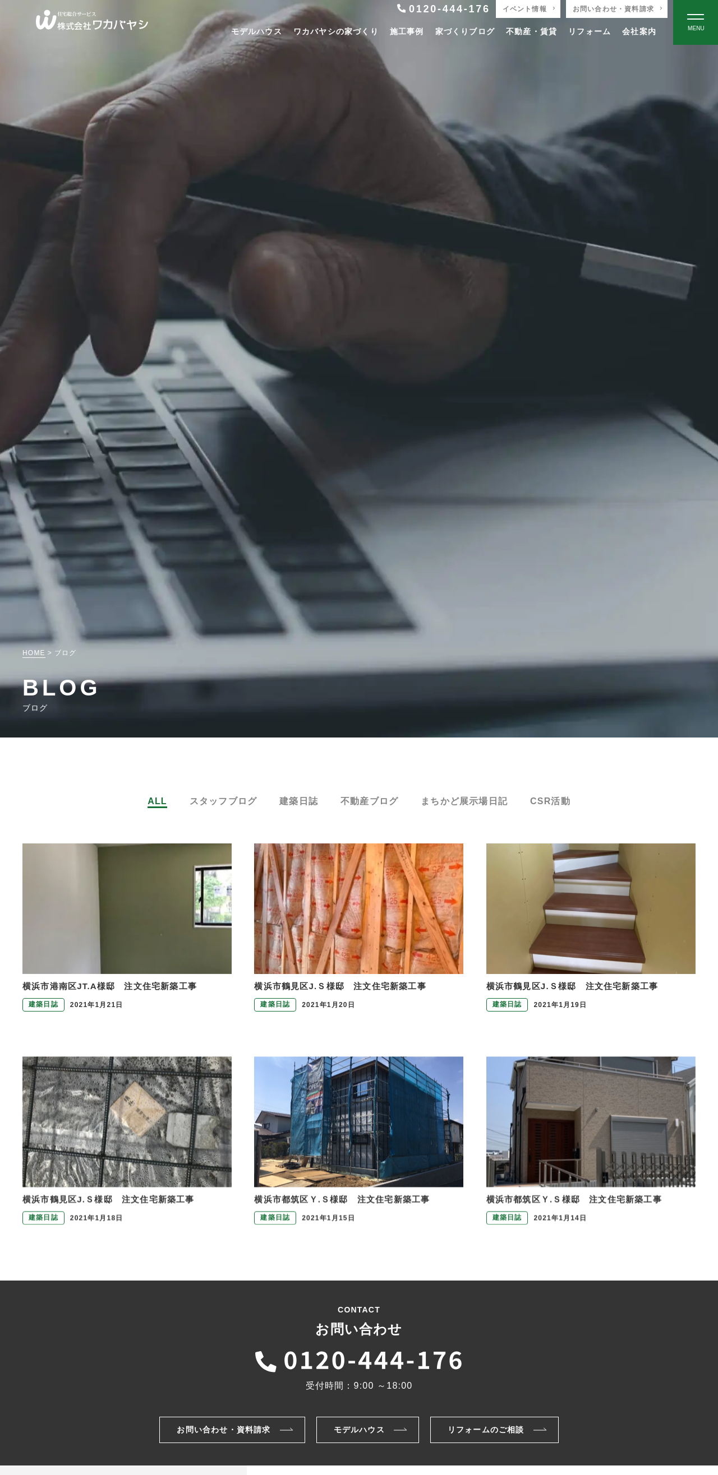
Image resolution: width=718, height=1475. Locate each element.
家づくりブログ (465, 31)
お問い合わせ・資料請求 (613, 9)
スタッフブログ (223, 801)
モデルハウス (256, 31)
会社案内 (639, 31)
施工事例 (407, 31)
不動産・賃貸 (531, 31)
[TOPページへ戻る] (92, 23)
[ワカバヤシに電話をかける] (359, 1358)
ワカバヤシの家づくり (336, 31)
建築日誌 (298, 801)
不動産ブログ (369, 801)
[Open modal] (695, 22)
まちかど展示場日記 (464, 801)
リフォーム (589, 31)
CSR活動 (550, 801)
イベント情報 (525, 9)
